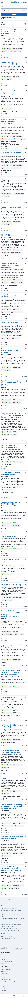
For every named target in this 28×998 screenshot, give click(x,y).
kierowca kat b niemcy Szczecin (8, 912)
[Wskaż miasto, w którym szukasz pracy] (14, 10)
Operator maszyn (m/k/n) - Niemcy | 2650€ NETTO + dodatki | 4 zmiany (12, 383)
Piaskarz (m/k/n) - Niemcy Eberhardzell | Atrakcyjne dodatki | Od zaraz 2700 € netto (11, 868)
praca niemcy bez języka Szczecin (9, 908)
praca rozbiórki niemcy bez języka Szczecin (11, 924)
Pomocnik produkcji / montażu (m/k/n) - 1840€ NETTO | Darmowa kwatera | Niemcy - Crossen (11, 505)
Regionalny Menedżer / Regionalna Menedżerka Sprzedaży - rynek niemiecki (10, 447)
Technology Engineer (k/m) (10, 697)
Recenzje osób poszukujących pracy (9, 961)
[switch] (25, 24)
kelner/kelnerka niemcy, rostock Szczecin (11, 928)
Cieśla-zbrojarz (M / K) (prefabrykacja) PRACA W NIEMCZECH (9, 32)
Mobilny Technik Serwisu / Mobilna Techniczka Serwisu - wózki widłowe (11, 265)
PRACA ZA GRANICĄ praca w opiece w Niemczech (10, 473)
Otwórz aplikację (23, 2)
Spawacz (4, 778)
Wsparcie (3, 957)
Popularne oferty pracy (6, 936)
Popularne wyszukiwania (8, 903)
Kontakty (3, 959)
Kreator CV (3, 990)
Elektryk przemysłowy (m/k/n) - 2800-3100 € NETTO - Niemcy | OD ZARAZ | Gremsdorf (11, 806)
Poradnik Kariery (5, 971)
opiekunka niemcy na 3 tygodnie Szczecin (11, 910)
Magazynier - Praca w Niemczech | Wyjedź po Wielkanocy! (12, 837)
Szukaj (14, 14)
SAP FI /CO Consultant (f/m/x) (11, 585)
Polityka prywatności (6, 986)
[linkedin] (25, 948)
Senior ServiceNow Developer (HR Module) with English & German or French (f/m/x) (11, 672)
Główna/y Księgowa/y (8, 235)
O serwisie (3, 955)
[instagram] (16, 948)
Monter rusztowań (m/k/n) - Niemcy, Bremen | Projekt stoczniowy (10, 350)
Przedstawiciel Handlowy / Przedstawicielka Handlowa (10, 751)
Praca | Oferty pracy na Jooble (8, 981)
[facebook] (12, 948)
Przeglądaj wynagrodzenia (7, 988)
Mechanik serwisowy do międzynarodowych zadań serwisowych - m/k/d (10, 92)
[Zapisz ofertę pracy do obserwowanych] (26, 30)
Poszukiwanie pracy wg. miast (8, 938)
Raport (24, 57)
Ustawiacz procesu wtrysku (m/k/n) (10, 560)
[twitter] (21, 948)
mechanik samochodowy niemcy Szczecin (11, 922)
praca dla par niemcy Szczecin (8, 926)
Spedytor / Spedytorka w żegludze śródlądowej (9, 120)
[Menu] (2, 2)
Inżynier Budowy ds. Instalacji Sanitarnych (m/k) (11, 208)
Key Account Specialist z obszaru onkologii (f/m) (12, 726)
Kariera (2, 963)
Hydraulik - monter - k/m (9, 179)
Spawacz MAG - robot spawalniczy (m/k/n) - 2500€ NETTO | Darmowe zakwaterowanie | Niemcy (10, 614)
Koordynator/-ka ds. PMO (9, 323)
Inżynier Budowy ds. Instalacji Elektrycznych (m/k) (11, 646)
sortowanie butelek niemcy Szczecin (10, 930)
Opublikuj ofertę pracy (6, 969)
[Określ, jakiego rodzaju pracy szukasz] (14, 6)
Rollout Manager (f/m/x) (9, 536)
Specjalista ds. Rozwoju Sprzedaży (9, 296)
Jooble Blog (4, 973)
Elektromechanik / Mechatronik (11, 153)
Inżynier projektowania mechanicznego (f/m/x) (9, 63)
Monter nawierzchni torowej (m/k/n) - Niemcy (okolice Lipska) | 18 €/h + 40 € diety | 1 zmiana (12, 415)
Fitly (2, 992)
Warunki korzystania (6, 983)
